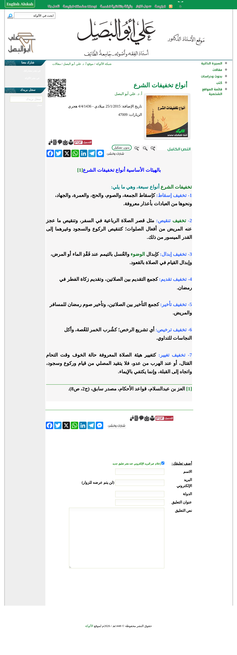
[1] (189, 389)
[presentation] (157, 586)
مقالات (217, 70)
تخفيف (179, 220)
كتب (219, 83)
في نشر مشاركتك (32, 71)
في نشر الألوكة (32, 78)
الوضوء (138, 254)
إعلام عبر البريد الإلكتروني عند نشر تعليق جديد (136, 463)
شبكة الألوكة (104, 64)
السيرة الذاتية (211, 63)
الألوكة (89, 626)
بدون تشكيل (122, 147)
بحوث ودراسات (211, 76)
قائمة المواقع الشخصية (212, 91)
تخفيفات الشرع (176, 187)
